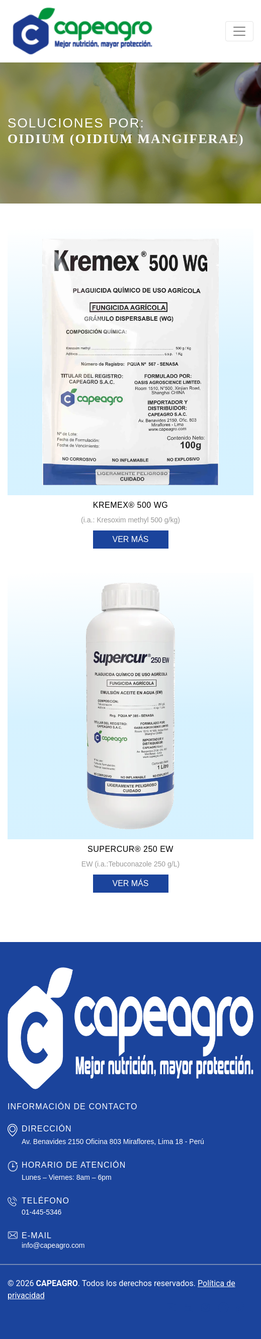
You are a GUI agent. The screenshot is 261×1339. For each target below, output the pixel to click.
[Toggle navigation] (239, 31)
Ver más (130, 539)
